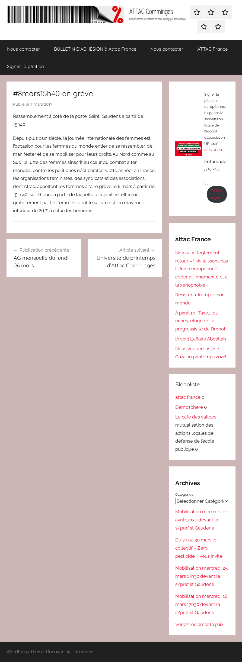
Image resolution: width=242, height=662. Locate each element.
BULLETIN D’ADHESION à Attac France (95, 49)
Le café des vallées (195, 417)
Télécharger (216, 194)
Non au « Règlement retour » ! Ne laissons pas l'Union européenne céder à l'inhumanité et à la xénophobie (201, 269)
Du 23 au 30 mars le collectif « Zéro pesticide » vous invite (198, 548)
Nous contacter (23, 49)
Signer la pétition (25, 66)
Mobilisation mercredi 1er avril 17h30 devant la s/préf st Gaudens (202, 520)
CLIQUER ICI (214, 150)
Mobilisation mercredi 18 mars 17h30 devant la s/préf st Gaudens (201, 604)
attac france (187, 397)
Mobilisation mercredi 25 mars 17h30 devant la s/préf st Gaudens (201, 576)
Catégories (184, 494)
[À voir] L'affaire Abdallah (200, 339)
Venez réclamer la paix (199, 624)
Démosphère (189, 407)
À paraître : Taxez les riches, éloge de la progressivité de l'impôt (200, 321)
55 (206, 182)
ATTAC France (212, 49)
